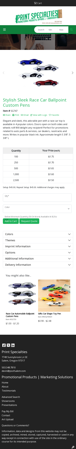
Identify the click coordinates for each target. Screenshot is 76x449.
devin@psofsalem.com (14, 371)
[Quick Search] (40, 29)
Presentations (9, 405)
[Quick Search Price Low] (52, 29)
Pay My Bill (7, 411)
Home (5, 382)
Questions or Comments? (15, 425)
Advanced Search (11, 397)
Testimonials (9, 390)
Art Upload (7, 419)
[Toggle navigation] (4, 30)
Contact (6, 415)
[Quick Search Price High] (63, 29)
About (5, 386)
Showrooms (8, 401)
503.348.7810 (9, 367)
